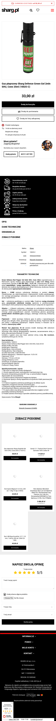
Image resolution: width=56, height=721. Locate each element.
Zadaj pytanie (11, 154)
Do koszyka (15, 458)
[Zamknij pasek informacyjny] (51, 3)
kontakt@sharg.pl (36, 719)
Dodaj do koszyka (28, 104)
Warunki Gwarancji (36, 260)
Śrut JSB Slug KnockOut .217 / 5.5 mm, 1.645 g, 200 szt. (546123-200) (15, 538)
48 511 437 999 (26, 154)
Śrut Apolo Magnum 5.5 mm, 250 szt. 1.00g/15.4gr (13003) (15, 490)
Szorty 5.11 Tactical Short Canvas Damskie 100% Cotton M (41, 449)
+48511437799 (14, 719)
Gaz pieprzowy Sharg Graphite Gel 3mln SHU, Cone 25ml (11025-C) (15, 449)
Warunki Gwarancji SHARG (28, 408)
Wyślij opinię (28, 622)
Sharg (32, 248)
